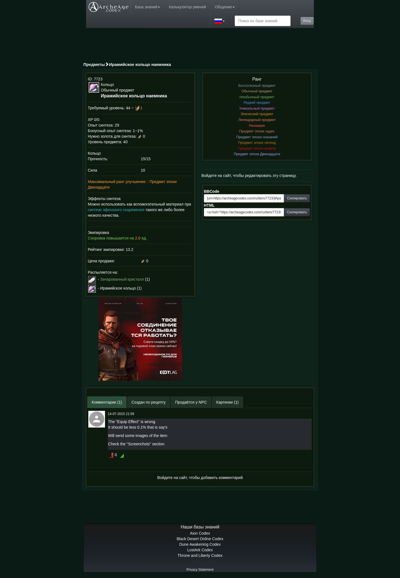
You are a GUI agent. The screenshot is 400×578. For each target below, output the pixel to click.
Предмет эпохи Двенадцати (257, 154)
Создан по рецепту (148, 402)
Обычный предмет (256, 91)
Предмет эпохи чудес (257, 131)
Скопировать (297, 198)
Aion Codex (200, 533)
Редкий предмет (257, 102)
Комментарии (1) (107, 402)
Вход (307, 21)
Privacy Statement (199, 570)
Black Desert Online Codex (200, 539)
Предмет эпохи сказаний (257, 137)
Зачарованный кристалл (122, 279)
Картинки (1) (227, 402)
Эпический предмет (257, 114)
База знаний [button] (147, 7)
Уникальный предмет (257, 108)
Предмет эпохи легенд (257, 142)
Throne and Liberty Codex (200, 555)
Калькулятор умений (187, 7)
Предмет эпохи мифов (257, 148)
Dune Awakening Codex (200, 544)
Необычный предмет (256, 97)
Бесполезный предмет (257, 85)
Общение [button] (225, 7)
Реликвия (257, 125)
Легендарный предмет (257, 120)
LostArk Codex (200, 550)
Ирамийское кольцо (118, 288)
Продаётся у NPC (191, 402)
